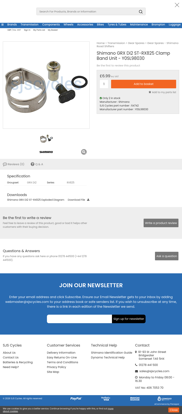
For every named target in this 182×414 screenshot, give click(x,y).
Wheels (68, 24)
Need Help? (11, 367)
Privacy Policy (56, 367)
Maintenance (139, 24)
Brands (12, 24)
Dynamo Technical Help (108, 357)
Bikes (100, 24)
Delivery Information (61, 353)
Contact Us (10, 357)
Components (51, 24)
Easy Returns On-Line (62, 357)
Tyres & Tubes (117, 24)
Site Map (53, 372)
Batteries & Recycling (18, 362)
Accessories (85, 24)
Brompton (158, 24)
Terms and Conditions (62, 362)
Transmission (30, 24)
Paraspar (174, 404)
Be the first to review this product (118, 65)
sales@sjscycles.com (154, 371)
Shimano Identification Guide (111, 353)
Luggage (175, 24)
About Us (9, 353)
